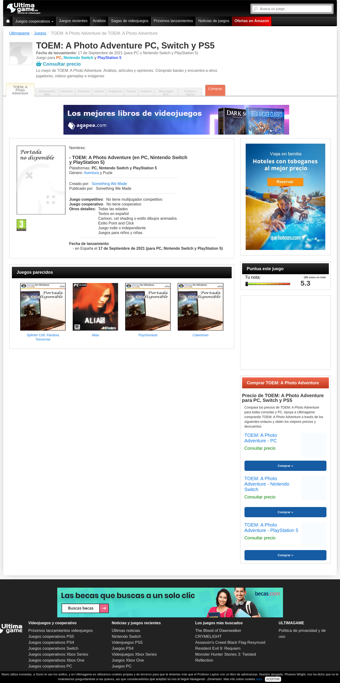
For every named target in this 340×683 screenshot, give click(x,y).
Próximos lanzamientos (173, 21)
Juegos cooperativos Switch (53, 648)
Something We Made (109, 184)
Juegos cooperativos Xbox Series (58, 654)
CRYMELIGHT (208, 636)
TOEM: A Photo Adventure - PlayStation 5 (271, 527)
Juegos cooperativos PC (50, 666)
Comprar (215, 89)
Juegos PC (121, 666)
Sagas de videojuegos (129, 21)
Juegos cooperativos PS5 (51, 636)
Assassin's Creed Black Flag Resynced (230, 642)
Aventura (91, 173)
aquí (259, 679)
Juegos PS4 (123, 648)
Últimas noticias (126, 630)
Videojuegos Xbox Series (134, 654)
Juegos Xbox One (128, 660)
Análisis (99, 21)
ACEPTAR (273, 679)
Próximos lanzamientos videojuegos (60, 630)
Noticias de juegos (213, 21)
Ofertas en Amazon (252, 21)
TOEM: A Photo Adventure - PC (260, 438)
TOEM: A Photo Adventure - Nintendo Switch (266, 484)
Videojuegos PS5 (127, 642)
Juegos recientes (73, 21)
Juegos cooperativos (34, 21)
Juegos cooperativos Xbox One (56, 660)
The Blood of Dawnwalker (218, 630)
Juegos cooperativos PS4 (51, 642)
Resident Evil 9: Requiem (218, 648)
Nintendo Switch (126, 636)
